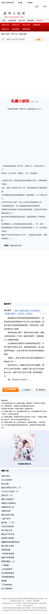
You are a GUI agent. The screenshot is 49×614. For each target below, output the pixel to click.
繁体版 (30, 2)
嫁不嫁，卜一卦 (7, 523)
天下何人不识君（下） (10, 492)
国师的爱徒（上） (8, 561)
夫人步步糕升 (6, 480)
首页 (3, 20)
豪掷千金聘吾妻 (7, 557)
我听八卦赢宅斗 (7, 499)
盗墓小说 (5, 29)
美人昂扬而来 (6, 589)
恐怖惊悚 (26, 29)
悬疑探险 (15, 29)
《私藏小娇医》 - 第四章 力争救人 (18, 314)
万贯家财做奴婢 (7, 577)
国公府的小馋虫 (7, 546)
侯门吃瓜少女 (6, 530)
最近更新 (30, 20)
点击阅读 (12, 389)
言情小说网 (29, 610)
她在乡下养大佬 (7, 534)
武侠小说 (15, 25)
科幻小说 (26, 25)
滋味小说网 (14, 14)
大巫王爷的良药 (7, 526)
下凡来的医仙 (6, 585)
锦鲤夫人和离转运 (8, 503)
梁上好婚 (5, 484)
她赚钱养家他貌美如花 (10, 542)
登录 (44, 7)
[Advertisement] (24, 68)
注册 (36, 7)
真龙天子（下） (7, 495)
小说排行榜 (12, 20)
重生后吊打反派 (7, 515)
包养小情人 (5, 476)
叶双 (36, 102)
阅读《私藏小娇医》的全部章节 (27, 311)
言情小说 (5, 25)
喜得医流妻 (5, 550)
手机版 (20, 2)
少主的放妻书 (6, 569)
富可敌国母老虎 (7, 573)
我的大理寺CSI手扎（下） (11, 488)
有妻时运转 (5, 511)
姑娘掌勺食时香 (7, 538)
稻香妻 (4, 581)
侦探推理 (36, 25)
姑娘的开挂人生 (7, 507)
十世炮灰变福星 (7, 554)
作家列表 (39, 20)
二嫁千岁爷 (5, 519)
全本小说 (22, 20)
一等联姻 (5, 565)
